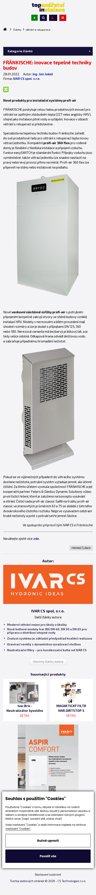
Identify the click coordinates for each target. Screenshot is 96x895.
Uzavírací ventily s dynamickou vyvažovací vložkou (42, 644)
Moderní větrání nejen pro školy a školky (35, 624)
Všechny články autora (48, 661)
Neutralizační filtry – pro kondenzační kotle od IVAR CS (45, 650)
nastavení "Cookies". (18, 828)
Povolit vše (48, 856)
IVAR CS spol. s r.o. (26, 78)
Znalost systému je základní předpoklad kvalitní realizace (48, 638)
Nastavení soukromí (48, 874)
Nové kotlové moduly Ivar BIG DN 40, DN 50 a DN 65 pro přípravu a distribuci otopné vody (45, 630)
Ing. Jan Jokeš (43, 74)
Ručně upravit (48, 840)
